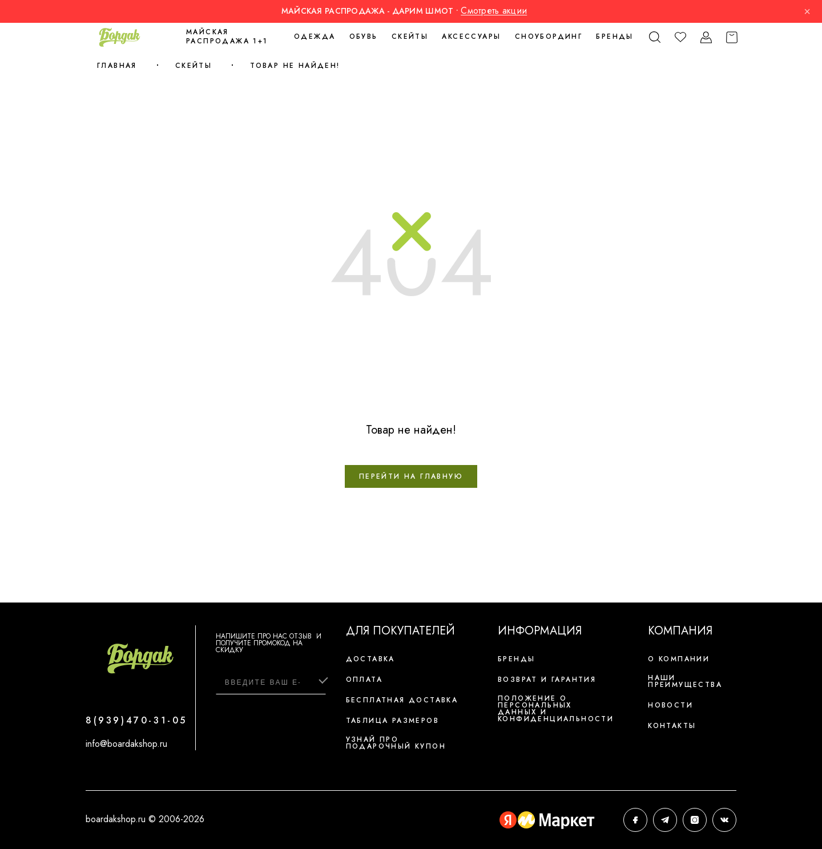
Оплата (364, 679)
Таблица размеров (392, 720)
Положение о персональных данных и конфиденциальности (556, 708)
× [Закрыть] (807, 11)
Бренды (614, 36)
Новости (670, 705)
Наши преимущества (685, 681)
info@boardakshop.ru (126, 743)
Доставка (370, 659)
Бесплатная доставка (402, 700)
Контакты (672, 725)
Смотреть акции (494, 10)
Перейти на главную (411, 476)
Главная (117, 65)
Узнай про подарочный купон (396, 743)
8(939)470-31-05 (136, 720)
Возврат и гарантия (547, 679)
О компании (679, 659)
